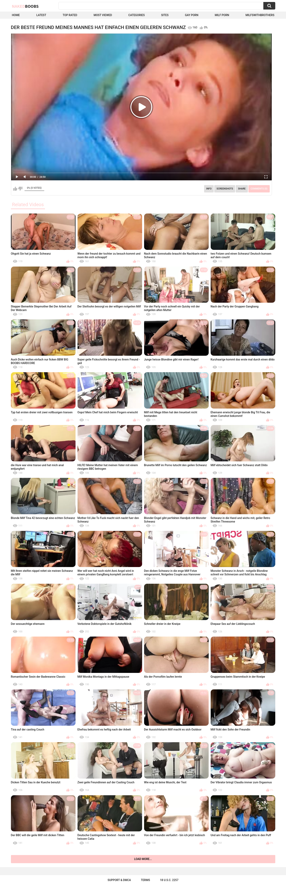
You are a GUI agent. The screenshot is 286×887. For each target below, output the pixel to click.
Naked (25, 6)
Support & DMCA (119, 880)
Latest (41, 15)
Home (16, 15)
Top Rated (70, 15)
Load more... (143, 859)
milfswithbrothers (259, 15)
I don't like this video (20, 189)
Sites (165, 15)
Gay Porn (191, 15)
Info (209, 188)
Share (241, 188)
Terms (145, 880)
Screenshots (224, 188)
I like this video (15, 189)
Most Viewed (103, 15)
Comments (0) (259, 188)
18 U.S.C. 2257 (169, 880)
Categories (136, 15)
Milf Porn (222, 15)
